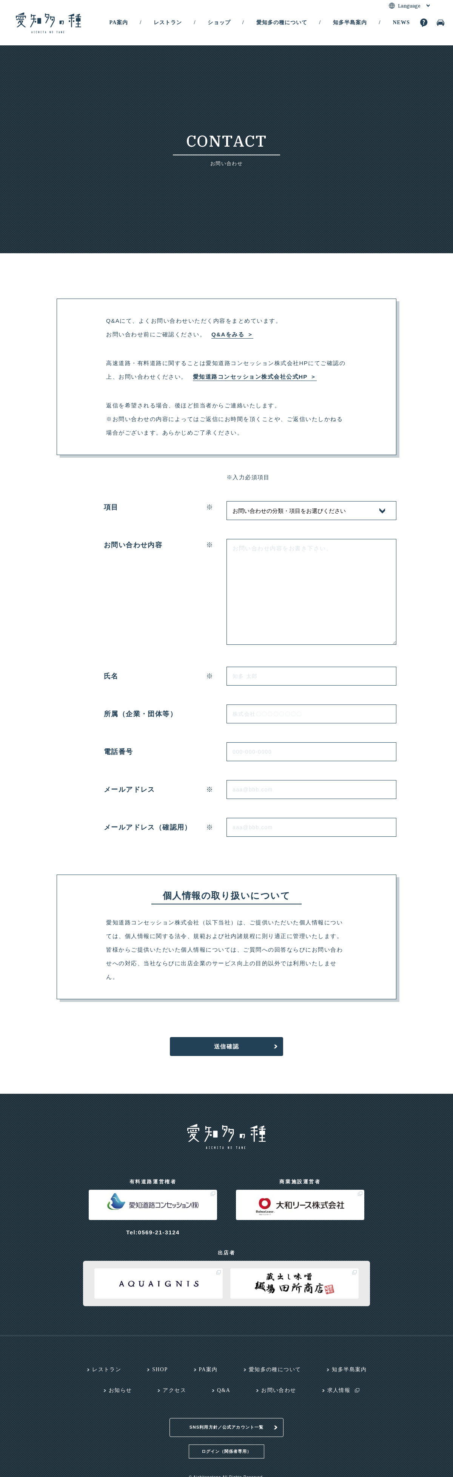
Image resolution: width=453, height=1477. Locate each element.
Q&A (223, 1390)
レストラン (168, 22)
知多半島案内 (350, 22)
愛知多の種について (281, 22)
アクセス (174, 1390)
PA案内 (118, 22)
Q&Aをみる (227, 334)
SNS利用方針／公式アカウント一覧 (226, 1418)
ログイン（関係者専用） (226, 1441)
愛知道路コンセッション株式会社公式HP (250, 376)
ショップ (219, 22)
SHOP (160, 1369)
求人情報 (339, 1390)
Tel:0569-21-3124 (152, 1232)
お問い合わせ (278, 1390)
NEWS (401, 22)
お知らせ (120, 1390)
